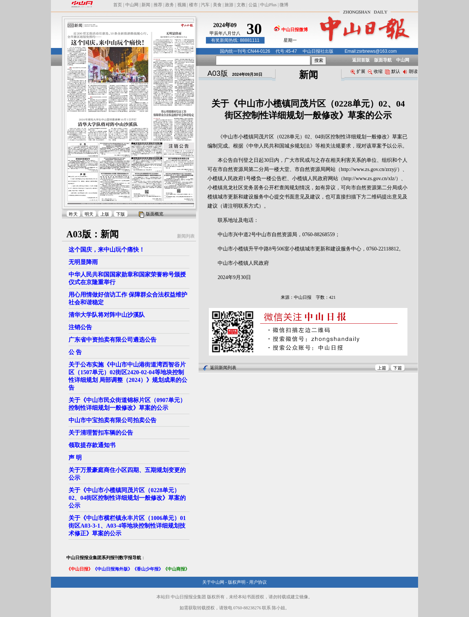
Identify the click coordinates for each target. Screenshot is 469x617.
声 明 (75, 457)
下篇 (397, 368)
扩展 (358, 71)
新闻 (145, 4)
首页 (117, 4)
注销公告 (80, 327)
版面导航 (383, 60)
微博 (284, 4)
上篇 (381, 368)
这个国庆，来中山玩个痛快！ (107, 249)
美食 (217, 4)
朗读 (410, 71)
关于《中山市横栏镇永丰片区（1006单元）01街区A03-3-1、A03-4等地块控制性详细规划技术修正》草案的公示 (127, 525)
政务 (169, 4)
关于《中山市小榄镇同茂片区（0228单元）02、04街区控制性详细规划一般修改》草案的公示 (127, 498)
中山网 (132, 4)
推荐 (158, 4)
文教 (241, 4)
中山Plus (268, 4)
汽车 (205, 4)
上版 (104, 214)
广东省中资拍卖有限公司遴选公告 (112, 340)
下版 (120, 214)
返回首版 (361, 60)
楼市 (193, 4)
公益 (252, 4)
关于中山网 (213, 582)
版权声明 (236, 582)
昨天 (73, 214)
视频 (181, 4)
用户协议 (258, 582)
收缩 (375, 71)
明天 (89, 214)
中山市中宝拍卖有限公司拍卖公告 (112, 420)
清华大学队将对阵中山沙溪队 (107, 315)
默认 (392, 71)
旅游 (229, 4)
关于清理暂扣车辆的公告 (101, 433)
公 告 (75, 352)
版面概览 (154, 213)
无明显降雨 (83, 262)
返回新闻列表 (223, 367)
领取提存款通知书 (92, 445)
